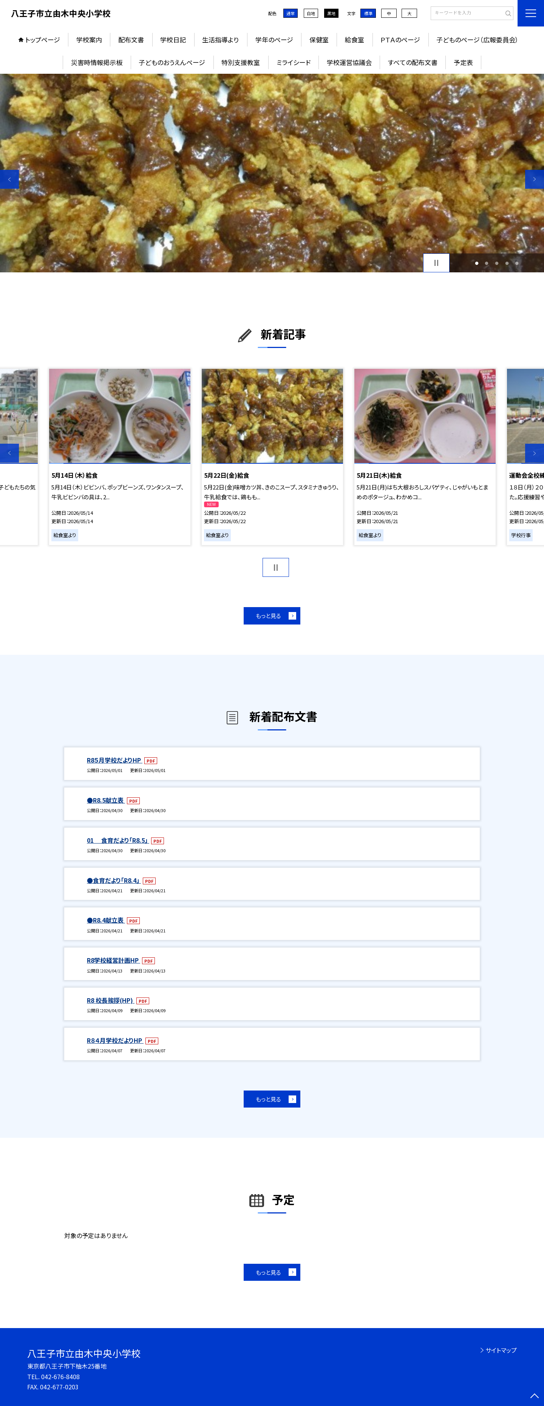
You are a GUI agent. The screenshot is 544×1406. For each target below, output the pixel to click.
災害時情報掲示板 (96, 62)
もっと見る (268, 616)
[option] (272, 173)
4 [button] (506, 263)
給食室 (354, 39)
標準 (368, 13)
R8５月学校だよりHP (114, 759)
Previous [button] (9, 179)
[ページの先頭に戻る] (534, 1396)
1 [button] (476, 263)
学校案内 (89, 39)
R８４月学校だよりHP (115, 1040)
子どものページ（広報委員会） (477, 39)
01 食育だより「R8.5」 (118, 840)
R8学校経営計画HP (113, 960)
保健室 (319, 39)
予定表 (463, 62)
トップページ (42, 39)
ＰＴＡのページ (400, 39)
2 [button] (486, 263)
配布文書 (131, 39)
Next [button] (534, 179)
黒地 (331, 13)
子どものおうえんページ (172, 62)
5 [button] (517, 263)
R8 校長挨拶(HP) (110, 1000)
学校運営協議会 (349, 62)
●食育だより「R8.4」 (114, 880)
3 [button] (497, 263)
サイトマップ (501, 1350)
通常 (290, 13)
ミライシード (294, 62)
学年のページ (274, 39)
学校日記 (173, 39)
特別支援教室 (240, 62)
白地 (311, 13)
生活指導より (220, 39)
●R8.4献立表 (106, 919)
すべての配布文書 (412, 62)
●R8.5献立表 (106, 800)
